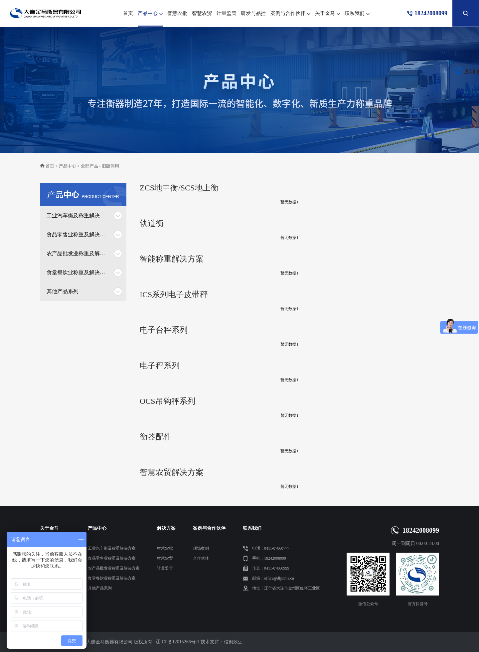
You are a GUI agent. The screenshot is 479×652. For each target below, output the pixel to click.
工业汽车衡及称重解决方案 (78, 215)
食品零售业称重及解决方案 (78, 234)
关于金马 (327, 14)
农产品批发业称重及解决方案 (78, 253)
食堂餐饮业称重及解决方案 (78, 272)
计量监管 (227, 13)
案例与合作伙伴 (290, 14)
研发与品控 (253, 13)
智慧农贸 (202, 13)
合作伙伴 (201, 558)
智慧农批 (177, 13)
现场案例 (201, 548)
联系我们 (357, 14)
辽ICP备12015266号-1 (177, 641)
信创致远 (233, 641)
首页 (128, 13)
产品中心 (150, 15)
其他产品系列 (63, 291)
